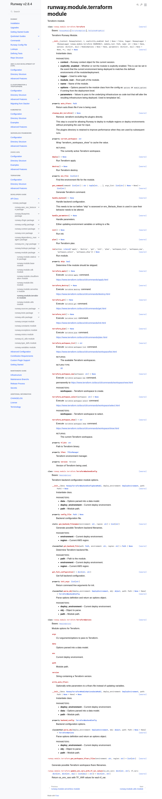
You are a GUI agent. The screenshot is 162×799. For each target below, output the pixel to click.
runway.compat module (24, 321)
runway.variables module (25, 347)
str (61, 368)
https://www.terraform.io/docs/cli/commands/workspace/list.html (86, 352)
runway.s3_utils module (24, 339)
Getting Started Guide (20, 32)
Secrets (14, 388)
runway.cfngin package (24, 220)
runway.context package (25, 229)
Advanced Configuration (21, 352)
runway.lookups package (25, 248)
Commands (15, 40)
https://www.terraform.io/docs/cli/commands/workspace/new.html (102, 382)
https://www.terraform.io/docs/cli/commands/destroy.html (83, 294)
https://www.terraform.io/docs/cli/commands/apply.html (82, 280)
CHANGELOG (17, 398)
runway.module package (25, 252)
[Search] (24, 11)
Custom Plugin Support (20, 360)
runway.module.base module (25, 264)
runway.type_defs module (25, 343)
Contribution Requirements (22, 356)
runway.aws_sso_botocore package (25, 208)
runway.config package (24, 224)
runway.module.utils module (25, 303)
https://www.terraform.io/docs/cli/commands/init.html (81, 323)
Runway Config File (19, 45)
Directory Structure (18, 74)
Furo (57, 796)
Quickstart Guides (18, 36)
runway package (20, 203)
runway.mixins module (24, 334)
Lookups (14, 49)
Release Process (18, 384)
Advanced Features (19, 78)
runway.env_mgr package (25, 244)
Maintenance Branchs (20, 379)
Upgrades (15, 28)
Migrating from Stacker (20, 104)
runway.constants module (25, 326)
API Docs (14, 199)
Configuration (16, 70)
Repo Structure (17, 58)
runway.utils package (23, 317)
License (14, 403)
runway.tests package (24, 313)
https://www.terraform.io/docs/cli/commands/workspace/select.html (88, 405)
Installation (15, 23)
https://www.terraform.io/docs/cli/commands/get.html (81, 308)
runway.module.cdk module (25, 271)
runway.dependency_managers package (25, 238)
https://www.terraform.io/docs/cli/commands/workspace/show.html (87, 428)
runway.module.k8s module (25, 284)
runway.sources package (25, 309)
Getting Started (17, 365)
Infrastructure (16, 375)
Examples (15, 122)
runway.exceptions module (26, 330)
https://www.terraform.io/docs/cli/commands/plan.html (81, 337)
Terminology (16, 407)
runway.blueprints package (22, 215)
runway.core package (24, 233)
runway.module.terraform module (27, 297)
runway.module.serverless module (27, 290)
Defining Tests (16, 53)
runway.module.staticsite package (26, 258)
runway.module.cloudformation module (28, 277)
